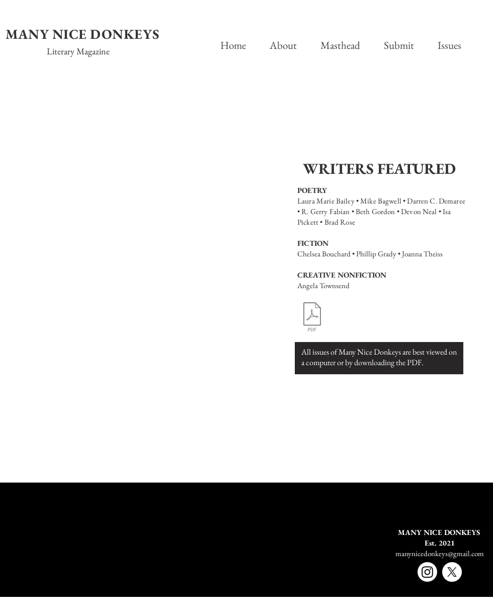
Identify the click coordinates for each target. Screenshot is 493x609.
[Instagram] (427, 572)
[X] (452, 572)
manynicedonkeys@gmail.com (439, 553)
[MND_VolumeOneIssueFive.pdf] (312, 318)
